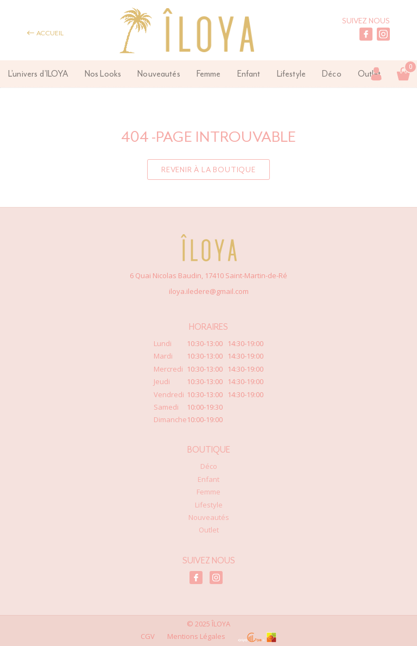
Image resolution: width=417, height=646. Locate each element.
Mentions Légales (196, 636)
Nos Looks (103, 73)
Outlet (209, 530)
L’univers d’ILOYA (38, 73)
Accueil (45, 33)
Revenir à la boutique (208, 169)
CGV (148, 636)
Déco (332, 73)
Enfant (249, 73)
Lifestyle (291, 73)
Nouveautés (158, 73)
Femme (209, 73)
